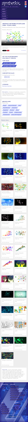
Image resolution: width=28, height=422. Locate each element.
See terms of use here (7, 86)
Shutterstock (7, 77)
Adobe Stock (7, 76)
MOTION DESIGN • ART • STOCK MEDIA (10, 6)
